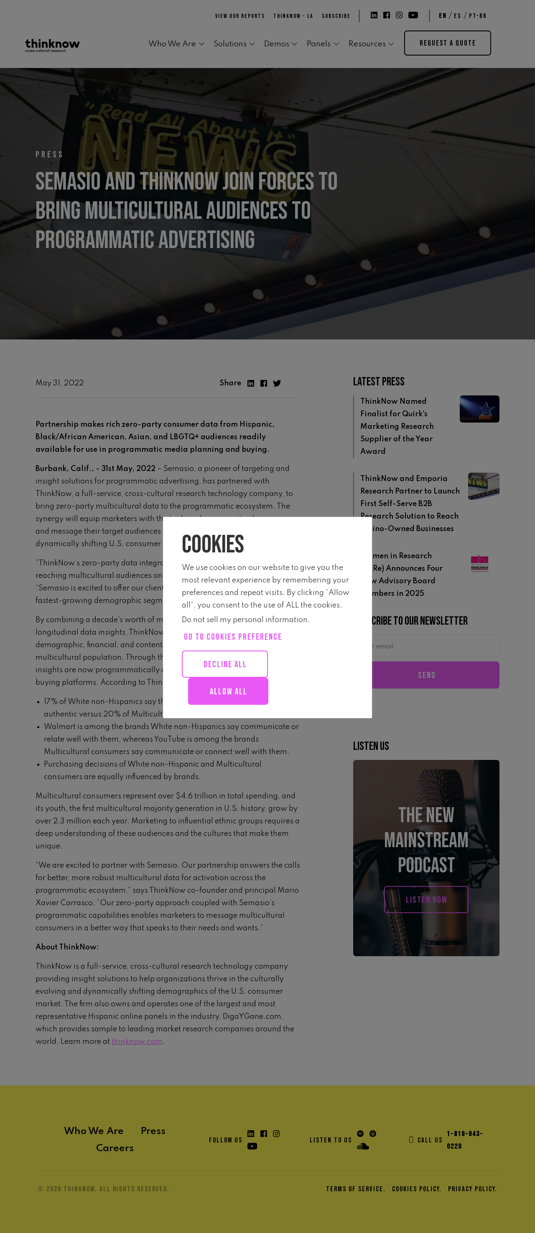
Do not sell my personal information (245, 620)
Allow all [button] (228, 691)
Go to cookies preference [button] (233, 637)
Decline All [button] (225, 664)
